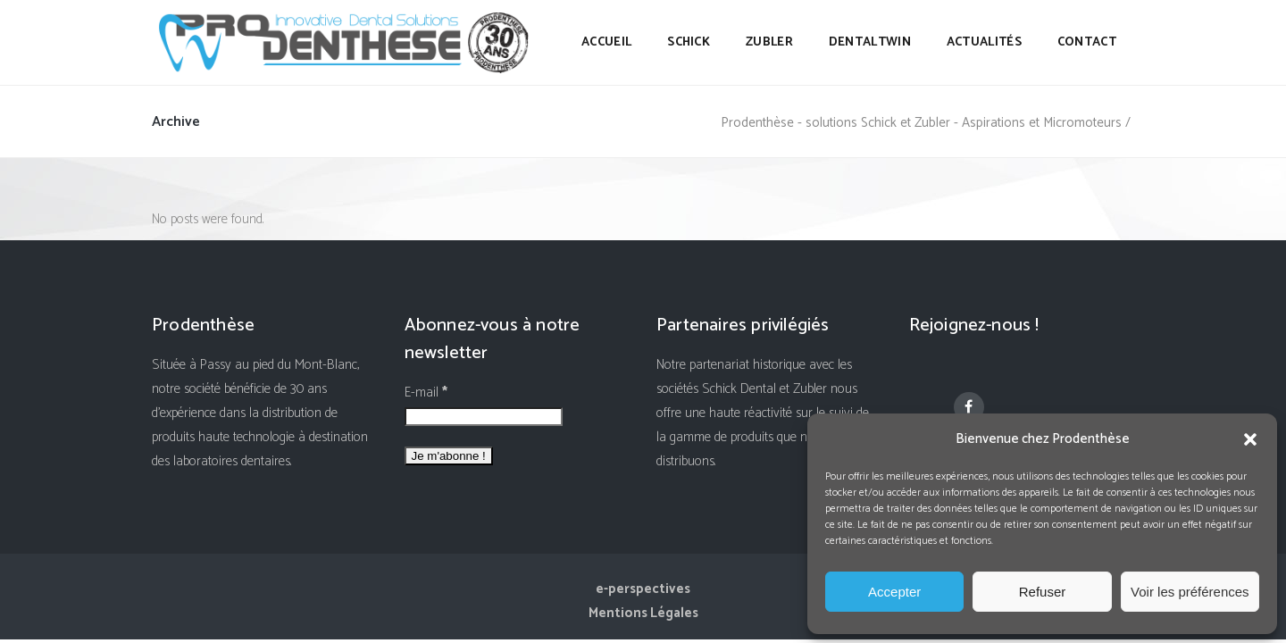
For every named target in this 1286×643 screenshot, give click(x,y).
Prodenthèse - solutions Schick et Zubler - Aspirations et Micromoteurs (921, 122)
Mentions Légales (643, 613)
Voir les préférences (1190, 591)
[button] (1250, 439)
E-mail (426, 392)
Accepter (894, 591)
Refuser (1042, 591)
